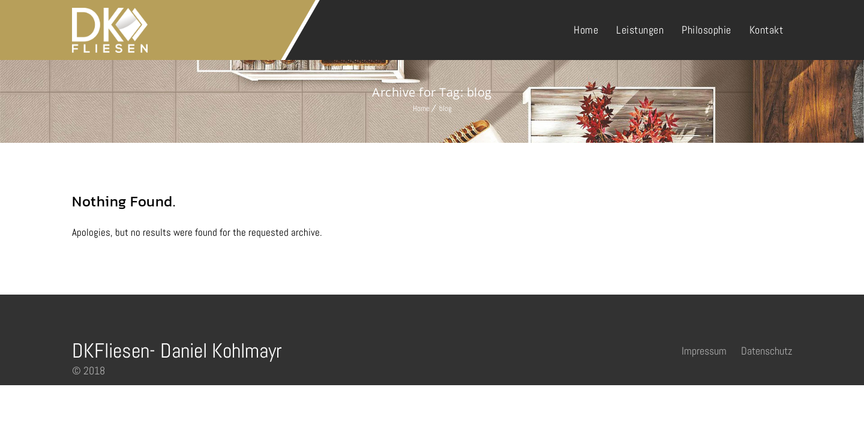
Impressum (704, 351)
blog (445, 108)
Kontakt (766, 30)
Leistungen (640, 30)
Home (586, 30)
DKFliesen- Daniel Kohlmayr (177, 351)
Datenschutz (766, 351)
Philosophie (706, 30)
